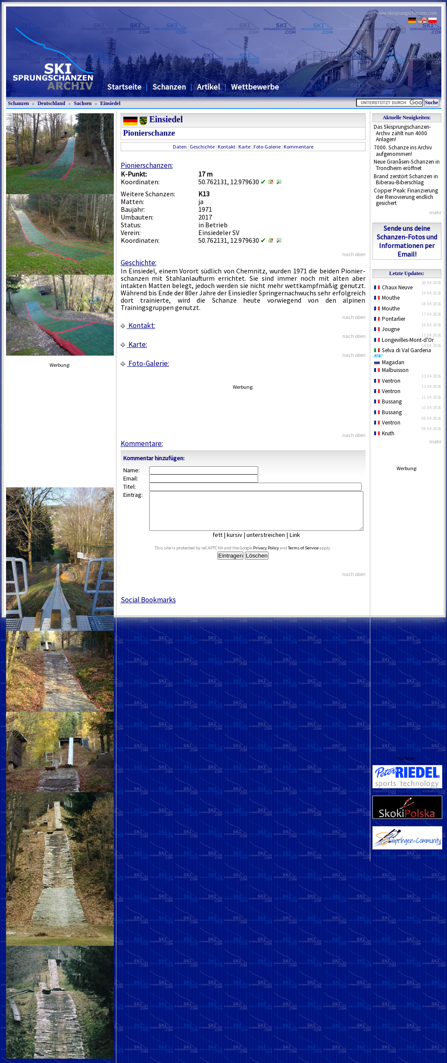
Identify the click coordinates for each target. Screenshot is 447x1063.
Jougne (387, 329)
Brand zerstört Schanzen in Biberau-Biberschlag (406, 179)
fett (224, 542)
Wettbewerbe (255, 87)
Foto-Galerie (267, 146)
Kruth (384, 433)
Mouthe (387, 297)
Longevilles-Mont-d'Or (404, 340)
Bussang (388, 401)
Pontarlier (390, 318)
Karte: (134, 344)
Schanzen (169, 87)
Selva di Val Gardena (404, 352)
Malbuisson (391, 370)
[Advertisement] (406, 605)
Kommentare (298, 146)
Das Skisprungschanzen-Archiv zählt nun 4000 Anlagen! (402, 133)
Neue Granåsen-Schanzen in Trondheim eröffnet (407, 165)
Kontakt (226, 146)
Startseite (124, 87)
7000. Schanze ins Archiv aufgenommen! (403, 151)
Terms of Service (312, 555)
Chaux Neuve (393, 287)
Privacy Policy (275, 555)
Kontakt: (138, 325)
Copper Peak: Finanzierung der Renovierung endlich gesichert (406, 197)
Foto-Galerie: (145, 363)
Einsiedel (110, 103)
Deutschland (51, 103)
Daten (180, 146)
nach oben (354, 254)
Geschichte (202, 146)
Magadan (389, 362)
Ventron (387, 380)
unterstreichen (272, 542)
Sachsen (82, 103)
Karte (244, 146)
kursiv (241, 542)
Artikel (208, 87)
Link (301, 542)
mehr (435, 212)
